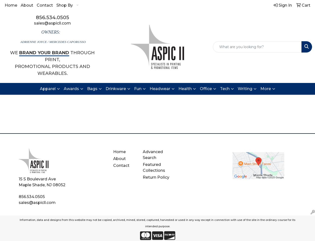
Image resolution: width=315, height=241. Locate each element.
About (27, 5)
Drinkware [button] (116, 88)
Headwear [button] (160, 88)
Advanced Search (153, 154)
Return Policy (156, 177)
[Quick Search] (257, 47)
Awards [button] (71, 88)
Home (11, 5)
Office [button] (206, 88)
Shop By (64, 5)
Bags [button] (92, 88)
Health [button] (185, 88)
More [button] (265, 88)
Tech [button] (225, 88)
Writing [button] (245, 88)
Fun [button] (138, 88)
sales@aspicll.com (52, 23)
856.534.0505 (52, 17)
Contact (45, 5)
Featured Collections (154, 167)
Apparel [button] (48, 88)
